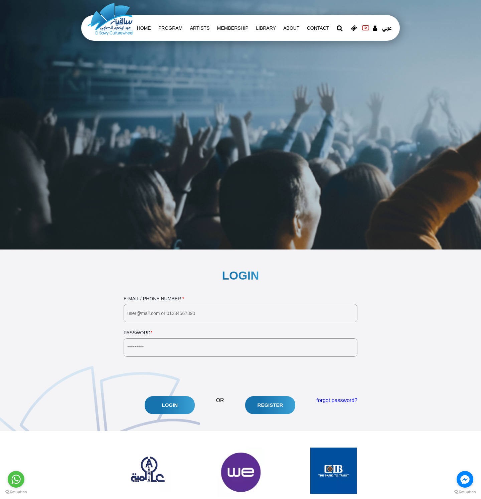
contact (318, 28)
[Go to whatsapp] (16, 479)
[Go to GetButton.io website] (16, 492)
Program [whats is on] (170, 28)
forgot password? (336, 400)
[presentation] (174, 376)
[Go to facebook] (465, 479)
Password (240, 343)
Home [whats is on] (144, 28)
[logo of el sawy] (110, 18)
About (291, 28)
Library (266, 28)
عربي (386, 28)
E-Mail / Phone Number (240, 309)
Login (170, 405)
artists (200, 28)
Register (270, 405)
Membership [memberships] (233, 28)
